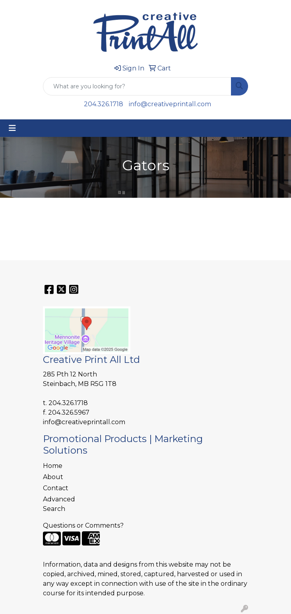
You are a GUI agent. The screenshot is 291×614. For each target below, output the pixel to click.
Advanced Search (59, 504)
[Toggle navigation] (12, 128)
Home (52, 466)
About (53, 477)
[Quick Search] (137, 86)
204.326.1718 (103, 104)
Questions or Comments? (83, 525)
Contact (55, 488)
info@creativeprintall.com (170, 104)
